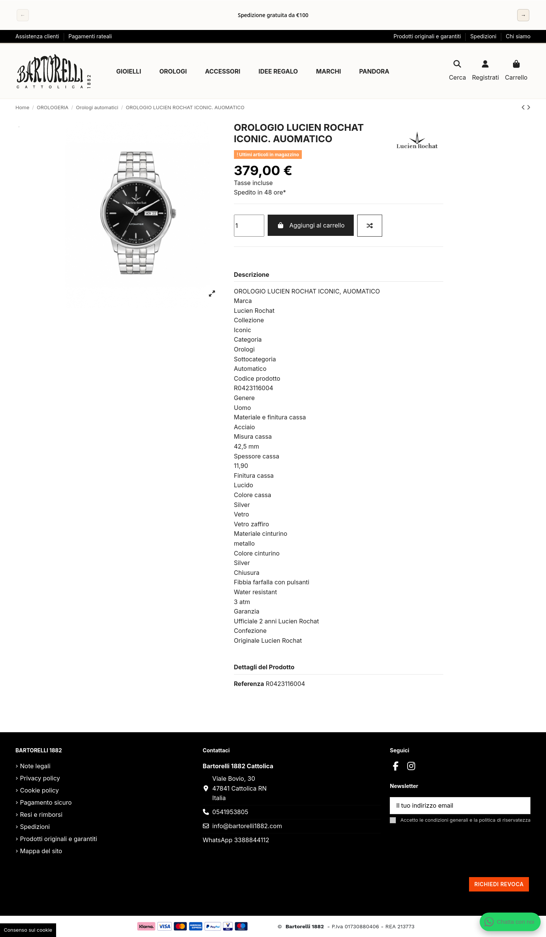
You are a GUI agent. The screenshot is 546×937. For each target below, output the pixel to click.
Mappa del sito (41, 851)
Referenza (249, 683)
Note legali (35, 766)
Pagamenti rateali (89, 36)
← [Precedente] (22, 15)
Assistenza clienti (38, 36)
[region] (273, 15)
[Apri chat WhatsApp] (510, 921)
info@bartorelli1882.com (247, 826)
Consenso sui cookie (28, 930)
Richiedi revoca (499, 884)
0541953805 (230, 812)
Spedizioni (484, 36)
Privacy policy (40, 778)
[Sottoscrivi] (521, 805)
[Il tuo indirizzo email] (451, 805)
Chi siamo (518, 36)
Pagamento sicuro (46, 802)
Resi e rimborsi (41, 814)
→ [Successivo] (523, 15)
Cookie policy (39, 790)
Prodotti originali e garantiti (428, 36)
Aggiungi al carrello (310, 225)
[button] (129, 71)
